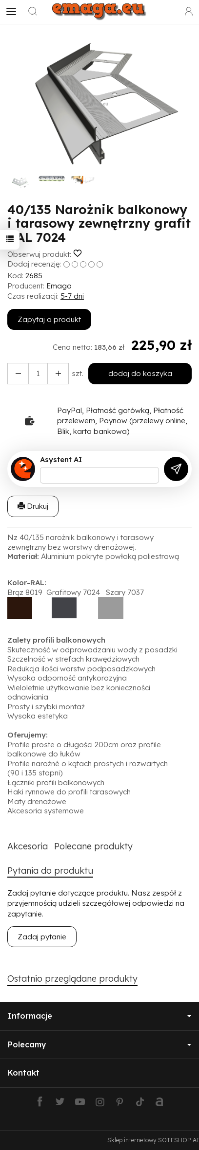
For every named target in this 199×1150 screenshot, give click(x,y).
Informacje (99, 1016)
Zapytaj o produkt (49, 319)
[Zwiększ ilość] (18, 373)
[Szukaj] (32, 11)
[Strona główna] (99, 11)
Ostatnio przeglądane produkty (72, 978)
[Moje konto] (189, 11)
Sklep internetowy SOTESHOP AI (153, 1140)
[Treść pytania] (99, 475)
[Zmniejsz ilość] (58, 373)
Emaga (59, 285)
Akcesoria (27, 846)
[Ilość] (38, 373)
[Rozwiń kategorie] (11, 11)
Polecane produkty (93, 846)
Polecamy (99, 1044)
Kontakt (24, 1073)
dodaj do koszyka (140, 373)
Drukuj (33, 506)
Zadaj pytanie (42, 936)
